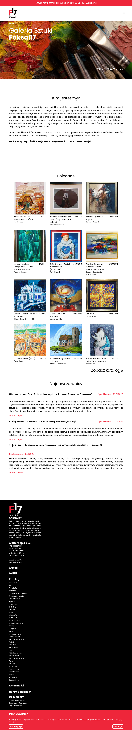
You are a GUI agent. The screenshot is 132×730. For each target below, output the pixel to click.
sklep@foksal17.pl (16, 560)
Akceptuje (117, 726)
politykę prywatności (92, 719)
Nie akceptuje (16, 726)
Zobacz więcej (16, 415)
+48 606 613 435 (15, 562)
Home (13, 24)
